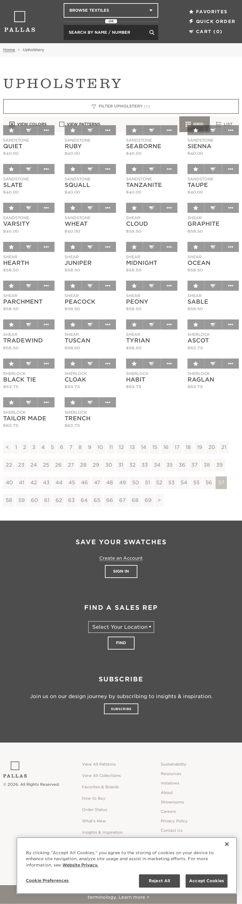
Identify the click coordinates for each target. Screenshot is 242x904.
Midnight (141, 263)
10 (100, 447)
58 (9, 500)
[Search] (152, 32)
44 (58, 483)
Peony (137, 301)
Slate (13, 185)
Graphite (203, 223)
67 (122, 500)
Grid (195, 124)
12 (121, 447)
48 (109, 483)
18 (188, 447)
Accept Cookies (206, 880)
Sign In (121, 571)
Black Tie (19, 379)
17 (177, 447)
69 (148, 500)
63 (71, 500)
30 (108, 465)
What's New (94, 821)
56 (208, 483)
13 (132, 447)
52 (159, 483)
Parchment (23, 301)
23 (21, 465)
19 (199, 447)
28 (83, 465)
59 (21, 500)
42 (33, 483)
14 (143, 447)
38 (207, 465)
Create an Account (121, 558)
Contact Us (171, 830)
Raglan (200, 379)
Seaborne (143, 146)
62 (58, 500)
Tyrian (138, 340)
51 (147, 483)
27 (71, 465)
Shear (133, 217)
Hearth (16, 263)
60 (34, 500)
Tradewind (23, 340)
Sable (197, 301)
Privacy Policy (174, 821)
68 (135, 500)
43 (46, 483)
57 (221, 483)
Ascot (198, 340)
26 (58, 465)
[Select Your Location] (121, 627)
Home (9, 49)
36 (182, 465)
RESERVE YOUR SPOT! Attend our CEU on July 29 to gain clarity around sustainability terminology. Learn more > (118, 894)
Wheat (76, 223)
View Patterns (79, 124)
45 (71, 483)
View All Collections (101, 775)
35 (169, 465)
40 (9, 483)
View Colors (28, 124)
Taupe (197, 185)
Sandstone (16, 140)
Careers (168, 811)
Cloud (137, 223)
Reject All (159, 880)
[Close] (227, 844)
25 (46, 465)
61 (46, 500)
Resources (171, 773)
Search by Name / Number (99, 32)
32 (132, 465)
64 (84, 500)
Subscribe (121, 709)
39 (219, 465)
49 (122, 483)
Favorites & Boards (100, 786)
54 (184, 483)
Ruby (73, 146)
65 (97, 500)
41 (21, 483)
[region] (126, 865)
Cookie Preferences (47, 880)
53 (171, 483)
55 (196, 483)
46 (84, 483)
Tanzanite (144, 185)
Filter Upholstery (121, 106)
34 (157, 465)
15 (154, 447)
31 (120, 465)
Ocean (198, 263)
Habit (135, 379)
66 (109, 500)
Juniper (78, 263)
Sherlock (198, 334)
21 (223, 447)
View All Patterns (99, 764)
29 (96, 465)
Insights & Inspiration (102, 832)
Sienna (199, 146)
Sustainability (174, 764)
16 (166, 447)
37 (194, 465)
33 (144, 465)
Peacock (80, 301)
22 (9, 465)
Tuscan (77, 340)
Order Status (94, 809)
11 (111, 447)
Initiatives (170, 783)
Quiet (12, 146)
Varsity (16, 223)
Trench (77, 418)
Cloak (75, 379)
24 (33, 465)
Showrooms (172, 802)
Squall (77, 185)
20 (211, 447)
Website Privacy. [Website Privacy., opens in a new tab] (80, 865)
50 (135, 483)
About (167, 792)
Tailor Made (24, 418)
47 (97, 483)
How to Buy (94, 798)
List (224, 124)
